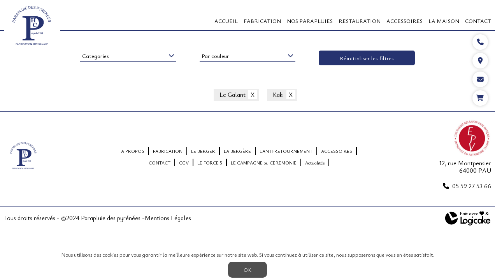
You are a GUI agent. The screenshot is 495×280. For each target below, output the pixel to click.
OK (247, 269)
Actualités (315, 162)
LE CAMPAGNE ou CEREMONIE (264, 162)
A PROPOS (132, 151)
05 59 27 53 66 (471, 186)
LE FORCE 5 (209, 162)
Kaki (278, 95)
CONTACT (478, 20)
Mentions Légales (168, 218)
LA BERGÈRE (237, 151)
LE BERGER (203, 151)
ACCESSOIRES (404, 20)
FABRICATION (262, 20)
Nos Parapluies (310, 20)
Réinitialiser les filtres (367, 58)
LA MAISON (443, 20)
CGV (184, 162)
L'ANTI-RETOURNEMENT (286, 151)
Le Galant (232, 95)
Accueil (226, 20)
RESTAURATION (360, 20)
